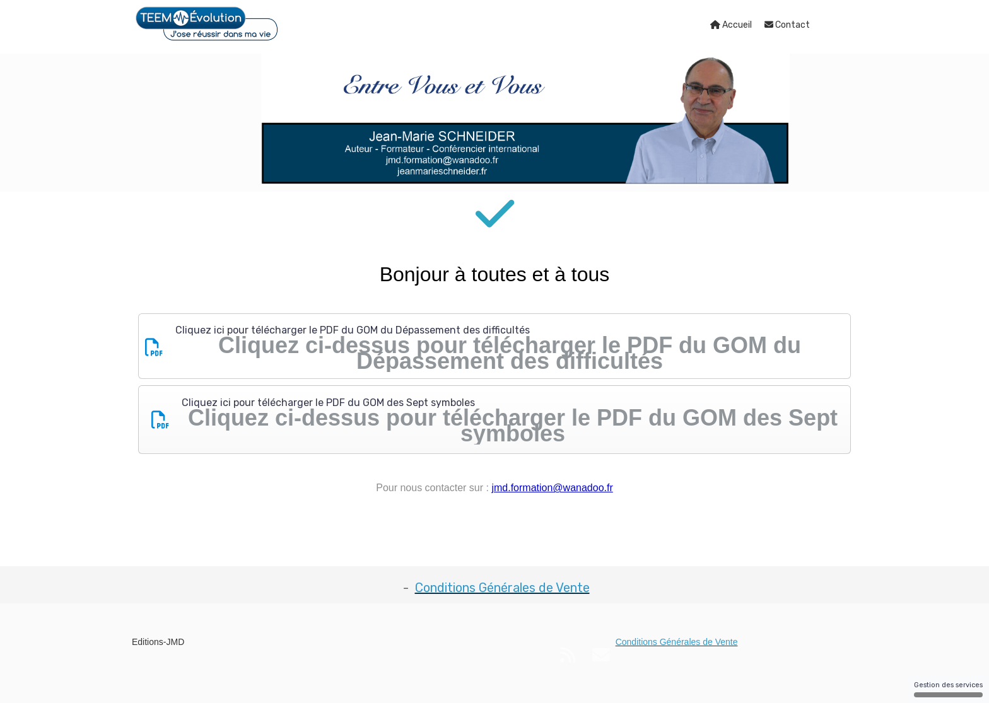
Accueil (731, 25)
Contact (787, 25)
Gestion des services (948, 689)
